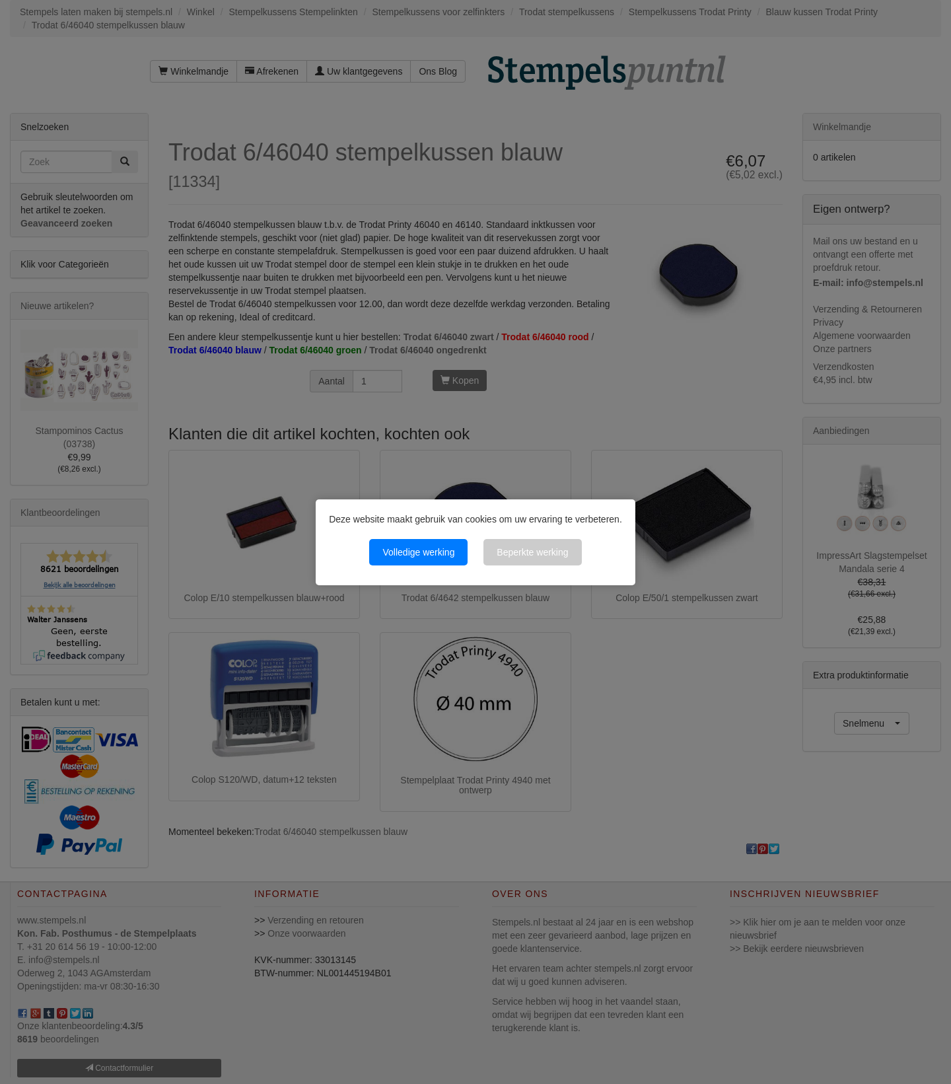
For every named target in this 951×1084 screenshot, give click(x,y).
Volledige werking (418, 552)
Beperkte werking (532, 552)
